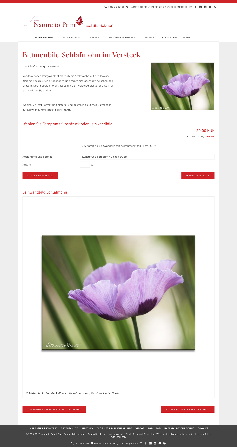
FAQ (158, 428)
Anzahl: (27, 164)
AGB (150, 428)
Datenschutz (69, 428)
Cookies (203, 428)
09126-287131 (114, 7)
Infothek (87, 428)
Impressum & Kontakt (43, 428)
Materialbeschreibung (179, 428)
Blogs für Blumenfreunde (114, 428)
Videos (139, 428)
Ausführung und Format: (38, 156)
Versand (210, 136)
